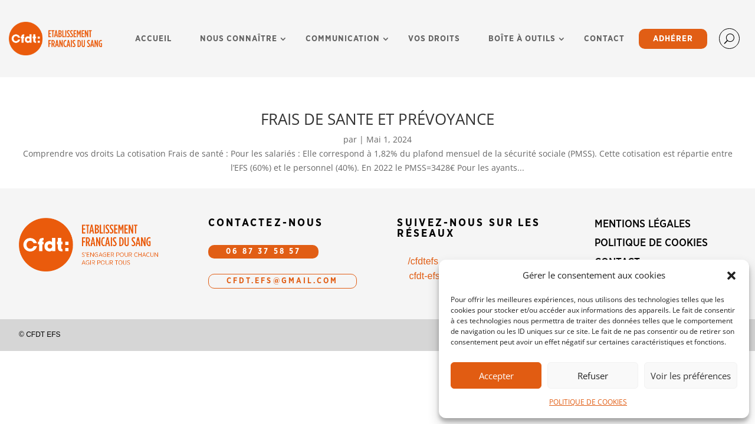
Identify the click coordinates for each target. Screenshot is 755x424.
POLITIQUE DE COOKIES (588, 402)
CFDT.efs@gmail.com (282, 281)
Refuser (592, 376)
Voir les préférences (691, 376)
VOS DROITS (434, 39)
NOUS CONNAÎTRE (238, 39)
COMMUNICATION (343, 39)
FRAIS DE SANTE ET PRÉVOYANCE (377, 119)
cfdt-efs (424, 276)
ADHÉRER (673, 39)
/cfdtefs (423, 261)
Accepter (496, 376)
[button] (731, 275)
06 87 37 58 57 (263, 252)
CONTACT (604, 39)
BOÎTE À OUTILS (522, 39)
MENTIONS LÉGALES (643, 224)
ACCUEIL (153, 39)
